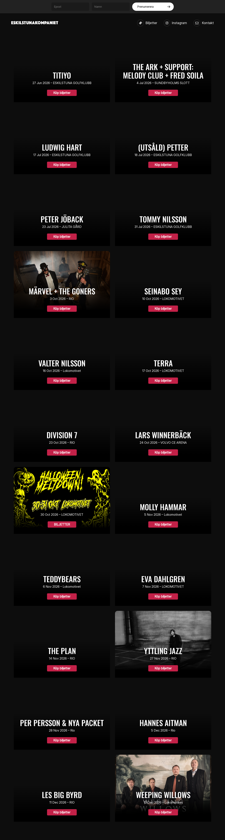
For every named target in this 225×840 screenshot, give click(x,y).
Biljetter (147, 23)
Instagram (175, 23)
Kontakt (203, 23)
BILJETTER (62, 525)
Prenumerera (145, 6)
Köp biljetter (61, 93)
